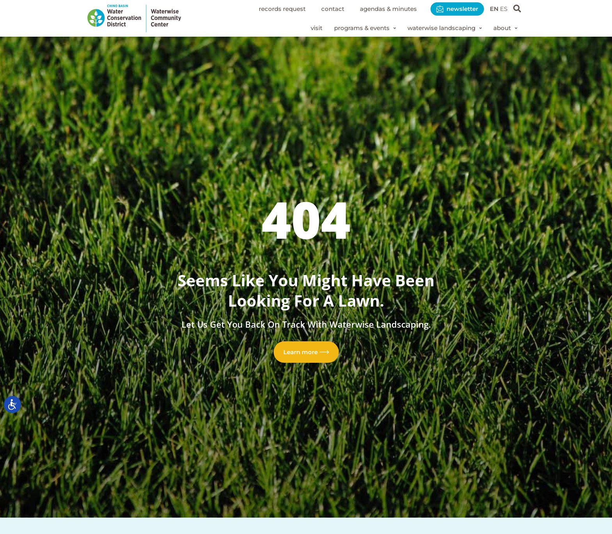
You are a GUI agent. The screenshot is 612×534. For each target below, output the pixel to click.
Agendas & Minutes (381, 8)
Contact (322, 8)
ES (503, 8)
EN (493, 8)
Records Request (269, 8)
